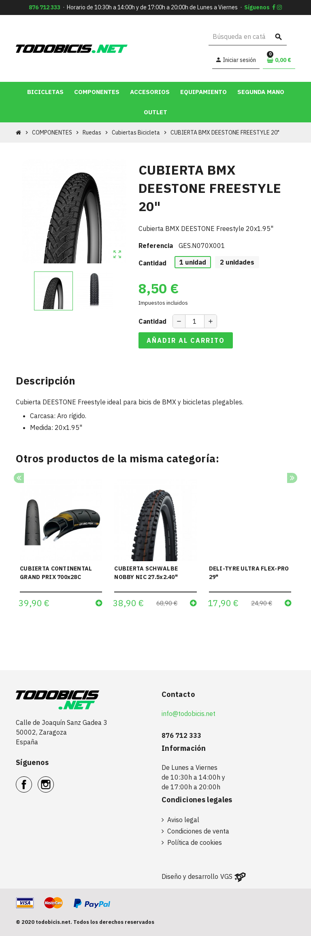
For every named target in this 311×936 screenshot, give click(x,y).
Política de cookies (194, 842)
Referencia (155, 245)
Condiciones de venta (198, 831)
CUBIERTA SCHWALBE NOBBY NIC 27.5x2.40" (146, 573)
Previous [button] (19, 478)
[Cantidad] (194, 321)
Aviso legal (183, 820)
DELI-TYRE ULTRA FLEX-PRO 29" (249, 573)
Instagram (53, 780)
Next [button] (292, 478)
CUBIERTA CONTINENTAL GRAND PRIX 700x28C (56, 573)
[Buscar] (248, 36)
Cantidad (152, 263)
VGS (226, 876)
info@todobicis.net (188, 713)
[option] (61, 546)
